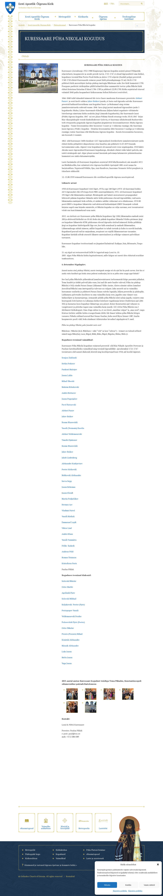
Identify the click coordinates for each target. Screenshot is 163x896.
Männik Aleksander (70, 645)
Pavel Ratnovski (69, 404)
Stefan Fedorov (69, 363)
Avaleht (21, 25)
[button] (158, 864)
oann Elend (67, 493)
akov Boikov (68, 416)
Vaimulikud (60, 858)
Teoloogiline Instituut (129, 17)
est (106, 3)
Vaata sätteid (149, 885)
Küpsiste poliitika (120, 890)
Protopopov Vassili (70, 610)
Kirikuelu (83, 16)
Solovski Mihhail (69, 598)
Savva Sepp (67, 481)
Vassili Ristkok (68, 516)
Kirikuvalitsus (31, 858)
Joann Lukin (67, 375)
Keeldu (128, 885)
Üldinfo (25, 56)
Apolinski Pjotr (68, 593)
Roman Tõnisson (69, 557)
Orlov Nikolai (68, 628)
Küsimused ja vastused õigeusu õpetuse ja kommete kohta (50, 865)
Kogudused (60, 854)
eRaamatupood (93, 854)
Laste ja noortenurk (95, 858)
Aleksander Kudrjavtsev (72, 463)
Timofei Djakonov (70, 440)
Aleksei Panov (69, 410)
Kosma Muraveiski (70, 422)
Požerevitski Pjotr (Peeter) (73, 622)
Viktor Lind (67, 528)
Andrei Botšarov (69, 393)
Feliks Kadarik (68, 545)
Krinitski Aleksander (70, 640)
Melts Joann (67, 657)
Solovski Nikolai (69, 581)
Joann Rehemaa (68, 487)
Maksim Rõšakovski (70, 387)
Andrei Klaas (67, 534)
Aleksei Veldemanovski (72, 434)
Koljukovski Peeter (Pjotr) (73, 604)
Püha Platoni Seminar (95, 850)
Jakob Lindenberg (69, 457)
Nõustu (107, 885)
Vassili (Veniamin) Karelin (73, 428)
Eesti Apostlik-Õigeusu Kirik (37, 17)
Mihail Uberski (68, 381)
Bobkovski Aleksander (72, 475)
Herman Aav (67, 504)
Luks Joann (67, 651)
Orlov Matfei (67, 587)
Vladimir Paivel (68, 510)
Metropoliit (65, 16)
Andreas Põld (67, 551)
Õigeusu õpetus (103, 17)
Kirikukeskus (61, 850)
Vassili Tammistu (69, 540)
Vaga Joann (67, 663)
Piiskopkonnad (60, 25)
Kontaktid (70, 876)
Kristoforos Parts (69, 563)
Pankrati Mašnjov (70, 369)
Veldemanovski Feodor (72, 616)
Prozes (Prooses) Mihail (72, 634)
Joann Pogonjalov (70, 399)
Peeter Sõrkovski (69, 469)
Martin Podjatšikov (70, 498)
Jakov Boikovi (94, 101)
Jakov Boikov (68, 451)
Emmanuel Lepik (69, 522)
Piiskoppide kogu (32, 854)
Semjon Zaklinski (69, 357)
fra (112, 3)
